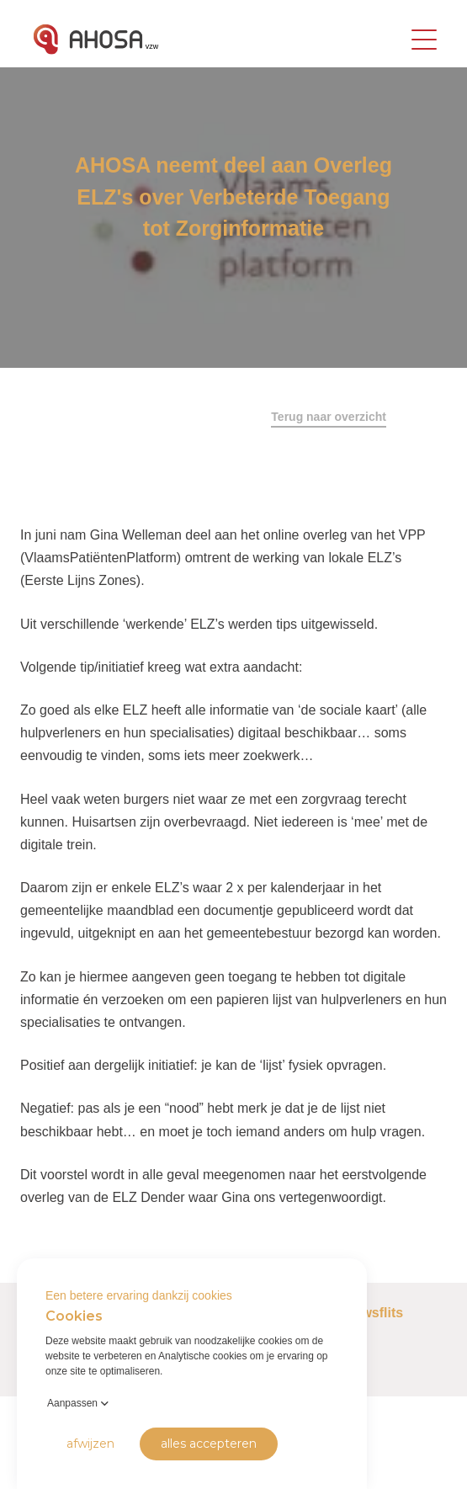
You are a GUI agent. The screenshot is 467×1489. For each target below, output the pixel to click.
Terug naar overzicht (328, 416)
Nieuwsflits (367, 1313)
